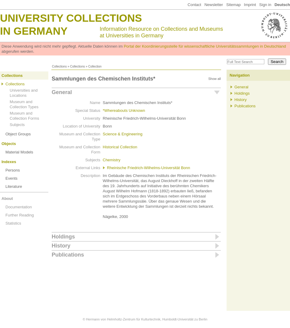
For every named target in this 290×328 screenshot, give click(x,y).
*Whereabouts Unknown (124, 110)
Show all (214, 78)
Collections (59, 66)
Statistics (13, 223)
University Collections (71, 18)
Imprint (250, 4)
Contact (194, 4)
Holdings (63, 237)
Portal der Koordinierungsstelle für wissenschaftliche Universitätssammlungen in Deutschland (205, 46)
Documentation (18, 207)
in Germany (34, 31)
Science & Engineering (123, 134)
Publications (68, 255)
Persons (12, 170)
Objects (9, 143)
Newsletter (214, 4)
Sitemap (233, 4)
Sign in (265, 4)
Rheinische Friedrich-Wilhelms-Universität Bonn (148, 168)
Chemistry (112, 160)
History (61, 246)
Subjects (17, 124)
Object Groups (18, 134)
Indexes (9, 161)
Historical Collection (120, 147)
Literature (13, 186)
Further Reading (19, 215)
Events (11, 178)
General (62, 92)
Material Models (19, 152)
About (7, 198)
